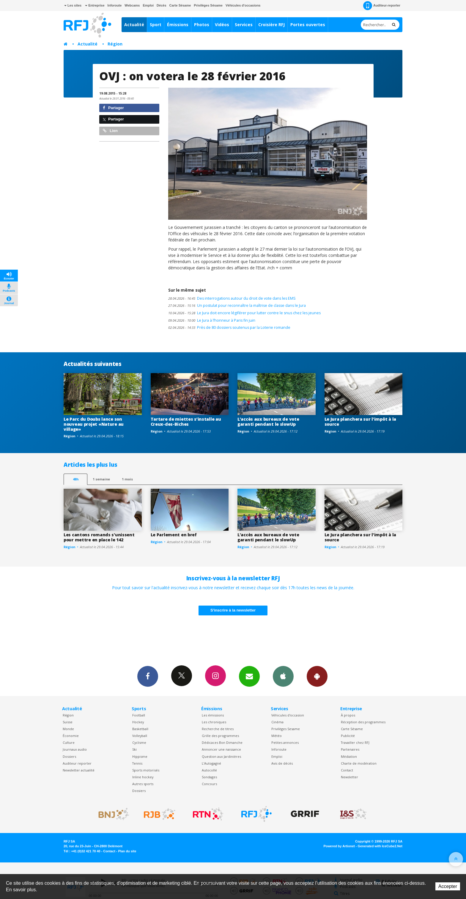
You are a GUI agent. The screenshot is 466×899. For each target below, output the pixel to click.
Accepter (447, 886)
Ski (134, 749)
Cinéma (277, 722)
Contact (347, 770)
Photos (201, 24)
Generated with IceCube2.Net (380, 846)
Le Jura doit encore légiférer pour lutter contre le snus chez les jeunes (244, 312)
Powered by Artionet (339, 846)
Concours (209, 784)
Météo (276, 736)
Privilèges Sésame (208, 5)
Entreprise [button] (94, 5)
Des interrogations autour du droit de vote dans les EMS (232, 298)
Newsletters (249, 676)
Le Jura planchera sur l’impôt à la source (360, 421)
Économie (71, 736)
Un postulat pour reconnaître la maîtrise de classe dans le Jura (237, 305)
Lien (110, 130)
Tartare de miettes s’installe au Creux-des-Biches (186, 421)
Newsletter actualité (79, 770)
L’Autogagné (211, 763)
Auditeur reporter (77, 763)
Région (115, 44)
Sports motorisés (145, 770)
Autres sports (142, 784)
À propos (348, 715)
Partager (113, 108)
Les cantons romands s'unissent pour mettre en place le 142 (99, 537)
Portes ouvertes (307, 24)
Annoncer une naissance (221, 749)
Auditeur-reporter (381, 5)
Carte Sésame (180, 5)
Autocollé (209, 770)
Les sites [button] (72, 5)
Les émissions (213, 715)
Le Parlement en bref (174, 534)
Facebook (147, 676)
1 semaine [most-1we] (101, 479)
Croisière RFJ (271, 24)
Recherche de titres (218, 729)
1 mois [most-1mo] (127, 479)
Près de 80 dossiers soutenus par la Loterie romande (229, 327)
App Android (317, 676)
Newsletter (349, 777)
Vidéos (222, 24)
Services (244, 24)
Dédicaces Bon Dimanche (222, 742)
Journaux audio (75, 749)
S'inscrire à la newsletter (233, 610)
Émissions (177, 24)
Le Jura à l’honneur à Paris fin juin (211, 320)
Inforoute (115, 5)
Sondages (209, 777)
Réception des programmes (363, 722)
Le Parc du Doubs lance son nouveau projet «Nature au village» (94, 424)
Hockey (138, 722)
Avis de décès (282, 763)
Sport (155, 24)
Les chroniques (214, 722)
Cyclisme (139, 742)
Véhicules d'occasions (243, 5)
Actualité (134, 24)
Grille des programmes (220, 736)
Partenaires (350, 749)
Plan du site (127, 851)
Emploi (148, 5)
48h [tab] (75, 479)
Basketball (140, 729)
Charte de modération (359, 763)
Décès (161, 5)
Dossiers (69, 756)
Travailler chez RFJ (355, 742)
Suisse (68, 722)
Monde (68, 729)
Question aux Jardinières (221, 756)
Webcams (132, 5)
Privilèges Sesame (285, 729)
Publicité (348, 736)
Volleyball (139, 736)
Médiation (349, 756)
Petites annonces (285, 742)
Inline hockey (142, 777)
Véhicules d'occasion (287, 715)
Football (138, 715)
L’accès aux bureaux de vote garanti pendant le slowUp (268, 421)
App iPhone (283, 676)
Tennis (137, 763)
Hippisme (139, 756)
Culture (69, 742)
